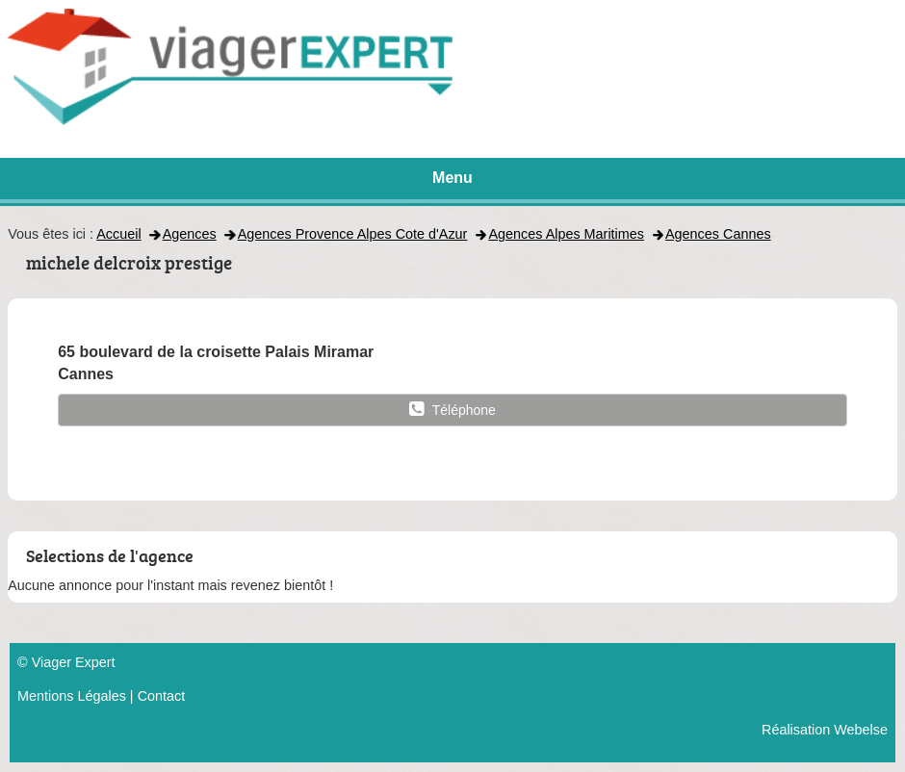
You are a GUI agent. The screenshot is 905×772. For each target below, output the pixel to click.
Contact (162, 696)
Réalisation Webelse (825, 729)
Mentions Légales (71, 696)
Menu (452, 177)
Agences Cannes (718, 234)
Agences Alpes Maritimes (566, 234)
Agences (190, 234)
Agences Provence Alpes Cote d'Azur (353, 234)
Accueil (118, 234)
